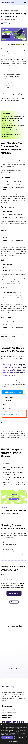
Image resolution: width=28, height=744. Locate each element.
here (20, 214)
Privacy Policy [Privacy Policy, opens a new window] (11, 734)
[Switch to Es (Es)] (22, 44)
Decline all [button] (20, 737)
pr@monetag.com (6, 717)
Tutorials (3, 507)
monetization (7, 65)
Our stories (4, 22)
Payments (14, 602)
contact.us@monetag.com (9, 712)
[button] (9, 668)
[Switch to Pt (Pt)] (18, 44)
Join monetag (14, 593)
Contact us (7, 706)
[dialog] (14, 733)
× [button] (26, 724)
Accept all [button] (7, 737)
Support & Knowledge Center (10, 709)
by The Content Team (9, 19)
